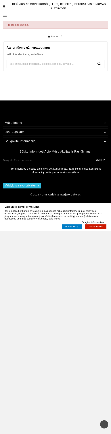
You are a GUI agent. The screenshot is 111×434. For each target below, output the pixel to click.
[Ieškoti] (51, 64)
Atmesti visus (96, 226)
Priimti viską (71, 226)
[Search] (99, 64)
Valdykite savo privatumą (22, 185)
